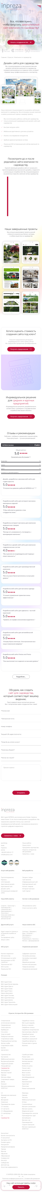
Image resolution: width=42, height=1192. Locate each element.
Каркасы (4, 890)
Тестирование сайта (7, 948)
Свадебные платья (28, 1031)
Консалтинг (26, 948)
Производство (5, 918)
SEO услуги (4, 958)
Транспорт (11, 917)
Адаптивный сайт (6, 897)
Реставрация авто (28, 1070)
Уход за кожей (5, 1045)
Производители (27, 1133)
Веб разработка (27, 881)
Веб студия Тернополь (8, 1013)
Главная (3, 65)
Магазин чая (26, 1131)
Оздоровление (6, 1036)
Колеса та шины (27, 1077)
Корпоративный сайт (29, 895)
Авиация (25, 1090)
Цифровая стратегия (29, 964)
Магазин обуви (6, 1088)
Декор (3, 1092)
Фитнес (24, 951)
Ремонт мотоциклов (28, 1099)
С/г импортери (6, 1124)
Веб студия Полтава (7, 1006)
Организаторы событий (29, 1043)
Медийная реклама (28, 973)
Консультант (5, 1155)
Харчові (3, 1108)
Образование (5, 1167)
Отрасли (10, 65)
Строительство (6, 920)
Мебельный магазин (8, 1070)
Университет (5, 1169)
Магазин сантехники (29, 1117)
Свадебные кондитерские (30, 1040)
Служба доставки (27, 1065)
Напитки (35, 950)
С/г (2, 1104)
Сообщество (5, 1173)
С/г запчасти (5, 1120)
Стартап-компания (28, 1135)
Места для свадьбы (28, 1034)
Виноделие (4, 1111)
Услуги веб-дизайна (7, 881)
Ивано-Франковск (7, 1004)
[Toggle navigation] (39, 6)
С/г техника (4, 1117)
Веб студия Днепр (7, 1011)
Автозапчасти (26, 1081)
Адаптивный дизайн (7, 895)
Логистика (4, 924)
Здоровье (33, 942)
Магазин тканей (6, 1083)
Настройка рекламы (28, 967)
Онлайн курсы (5, 1153)
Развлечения (26, 950)
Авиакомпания (27, 1092)
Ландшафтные (5, 1077)
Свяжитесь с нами (28, 865)
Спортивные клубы (7, 1050)
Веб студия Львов (6, 999)
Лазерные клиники (7, 1047)
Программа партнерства (30, 858)
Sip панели (4, 1068)
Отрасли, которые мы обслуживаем (29, 861)
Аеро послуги (26, 1086)
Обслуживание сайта (29, 917)
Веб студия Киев (6, 993)
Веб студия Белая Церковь (9, 995)
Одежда (3, 1086)
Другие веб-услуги (7, 935)
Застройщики (26, 1129)
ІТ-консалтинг (5, 1149)
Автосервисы (26, 946)
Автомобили (26, 1074)
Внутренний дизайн (7, 1072)
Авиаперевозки (6, 922)
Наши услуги (26, 856)
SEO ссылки (5, 978)
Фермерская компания (8, 1106)
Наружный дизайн (7, 1074)
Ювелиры (25, 1104)
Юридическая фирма (8, 1158)
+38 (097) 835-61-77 (7, 863)
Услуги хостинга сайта (29, 919)
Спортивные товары (7, 1090)
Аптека (24, 1113)
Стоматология (5, 1031)
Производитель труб (28, 1126)
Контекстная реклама (29, 975)
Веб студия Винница (7, 1009)
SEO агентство (5, 967)
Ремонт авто (26, 1068)
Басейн (3, 1059)
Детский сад (5, 1176)
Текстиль (25, 1108)
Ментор (3, 1162)
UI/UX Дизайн (5, 893)
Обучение (4, 1164)
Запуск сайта (5, 950)
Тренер (3, 1160)
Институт (4, 1171)
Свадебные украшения (29, 1050)
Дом (23, 944)
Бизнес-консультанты (8, 1146)
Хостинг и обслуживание (30, 910)
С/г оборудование (7, 1122)
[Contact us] (37, 1187)
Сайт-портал (26, 902)
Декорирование (34, 951)
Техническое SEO (6, 975)
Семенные (4, 1113)
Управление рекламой (30, 958)
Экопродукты (5, 1081)
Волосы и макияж (27, 1036)
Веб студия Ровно (6, 1002)
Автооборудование (28, 1088)
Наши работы (26, 854)
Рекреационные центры (9, 1052)
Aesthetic (25, 1056)
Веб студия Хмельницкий (9, 1015)
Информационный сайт (30, 893)
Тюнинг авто (26, 1079)
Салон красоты (6, 1038)
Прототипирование (7, 888)
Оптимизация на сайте (8, 969)
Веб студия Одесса (7, 997)
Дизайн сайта (5, 900)
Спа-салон (4, 1043)
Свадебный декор (28, 1045)
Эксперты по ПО (6, 1151)
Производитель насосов (30, 1124)
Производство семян (8, 1115)
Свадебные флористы (29, 1052)
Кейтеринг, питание (28, 1047)
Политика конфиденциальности (12, 1189)
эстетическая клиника (8, 1034)
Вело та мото (26, 1083)
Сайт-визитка (26, 890)
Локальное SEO (6, 980)
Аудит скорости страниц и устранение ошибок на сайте (9, 944)
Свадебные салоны (28, 1038)
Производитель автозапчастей (6, 928)
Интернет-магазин (28, 900)
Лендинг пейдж (27, 888)
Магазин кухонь (27, 1120)
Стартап (3, 917)
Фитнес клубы (5, 1054)
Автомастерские (27, 1072)
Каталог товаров (27, 897)
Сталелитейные (27, 1115)
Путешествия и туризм (29, 1054)
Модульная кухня (27, 1122)
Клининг (4, 1095)
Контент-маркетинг (7, 964)
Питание (29, 944)
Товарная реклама (28, 978)
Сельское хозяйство (7, 926)
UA (22, 1187)
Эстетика (25, 942)
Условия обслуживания (32, 1189)
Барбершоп (5, 1040)
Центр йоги (4, 1061)
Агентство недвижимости (9, 1178)
